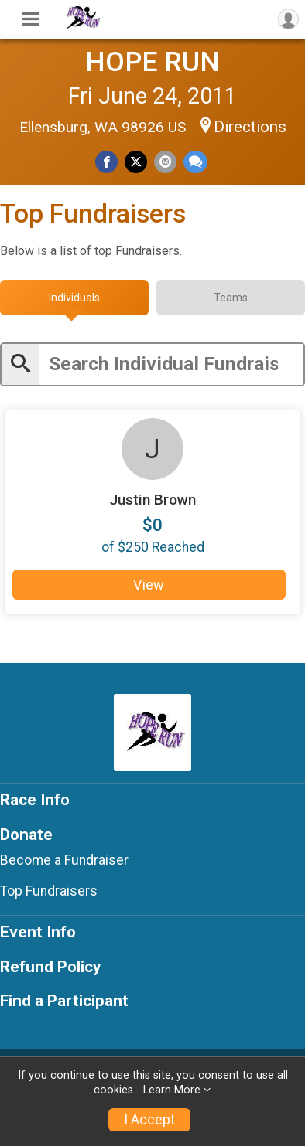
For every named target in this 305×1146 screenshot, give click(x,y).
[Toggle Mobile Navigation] (30, 19)
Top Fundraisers (49, 891)
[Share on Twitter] (136, 162)
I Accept (149, 1119)
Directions (250, 126)
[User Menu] (288, 19)
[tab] (74, 297)
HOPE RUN (152, 62)
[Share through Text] (195, 162)
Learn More (171, 1090)
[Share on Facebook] (106, 162)
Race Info (35, 800)
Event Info (38, 932)
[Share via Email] (165, 162)
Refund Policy (50, 966)
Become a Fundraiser (64, 860)
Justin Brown (152, 499)
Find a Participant (64, 1000)
